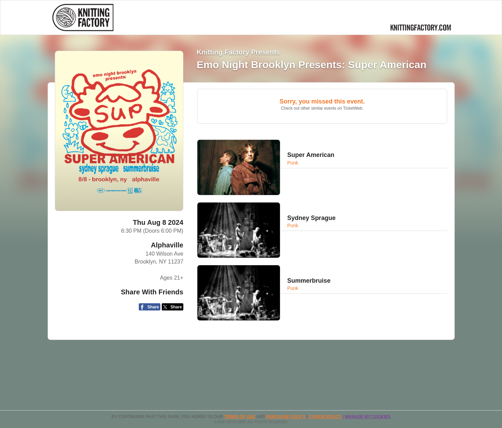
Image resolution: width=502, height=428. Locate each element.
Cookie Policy (325, 416)
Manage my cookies (367, 416)
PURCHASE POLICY (286, 416)
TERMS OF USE (240, 416)
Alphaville (167, 245)
